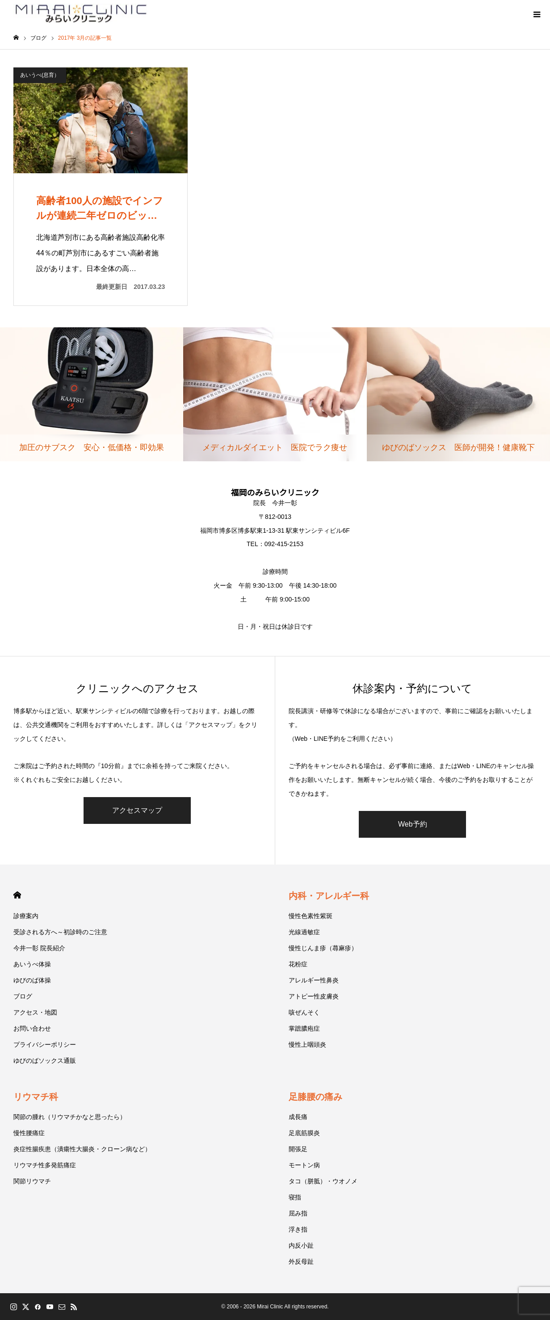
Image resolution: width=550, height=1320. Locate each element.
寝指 (295, 1197)
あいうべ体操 (32, 964)
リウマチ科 (35, 1097)
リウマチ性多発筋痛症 (44, 1165)
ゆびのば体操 (32, 980)
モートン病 (304, 1165)
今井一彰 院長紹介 (39, 948)
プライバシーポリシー (44, 1044)
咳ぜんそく (304, 1012)
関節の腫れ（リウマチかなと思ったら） (69, 1116)
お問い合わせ (32, 1028)
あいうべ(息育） (39, 75)
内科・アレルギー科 (329, 896)
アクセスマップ (137, 810)
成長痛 (298, 1116)
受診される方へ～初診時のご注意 (60, 932)
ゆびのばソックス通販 (44, 1060)
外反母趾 (301, 1261)
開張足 (298, 1149)
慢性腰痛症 (29, 1132)
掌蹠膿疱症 (304, 1028)
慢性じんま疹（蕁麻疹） (323, 948)
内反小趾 (301, 1245)
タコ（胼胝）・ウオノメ (323, 1181)
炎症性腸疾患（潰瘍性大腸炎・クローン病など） (82, 1149)
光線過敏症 (304, 932)
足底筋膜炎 (304, 1132)
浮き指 (298, 1229)
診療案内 (25, 915)
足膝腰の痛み (315, 1097)
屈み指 (298, 1213)
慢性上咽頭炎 (307, 1044)
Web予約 (412, 824)
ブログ (22, 996)
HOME (17, 895)
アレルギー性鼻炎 (314, 980)
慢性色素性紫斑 (310, 915)
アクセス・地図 (35, 1012)
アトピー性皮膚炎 (314, 996)
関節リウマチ (32, 1181)
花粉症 (298, 964)
